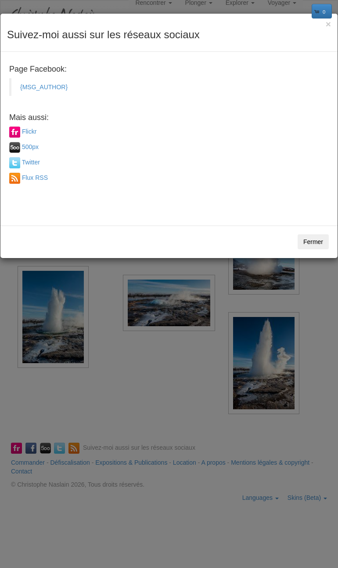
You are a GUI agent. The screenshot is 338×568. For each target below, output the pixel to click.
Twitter (31, 162)
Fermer (313, 241)
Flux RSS (35, 177)
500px (30, 146)
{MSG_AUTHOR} (44, 87)
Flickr (29, 131)
